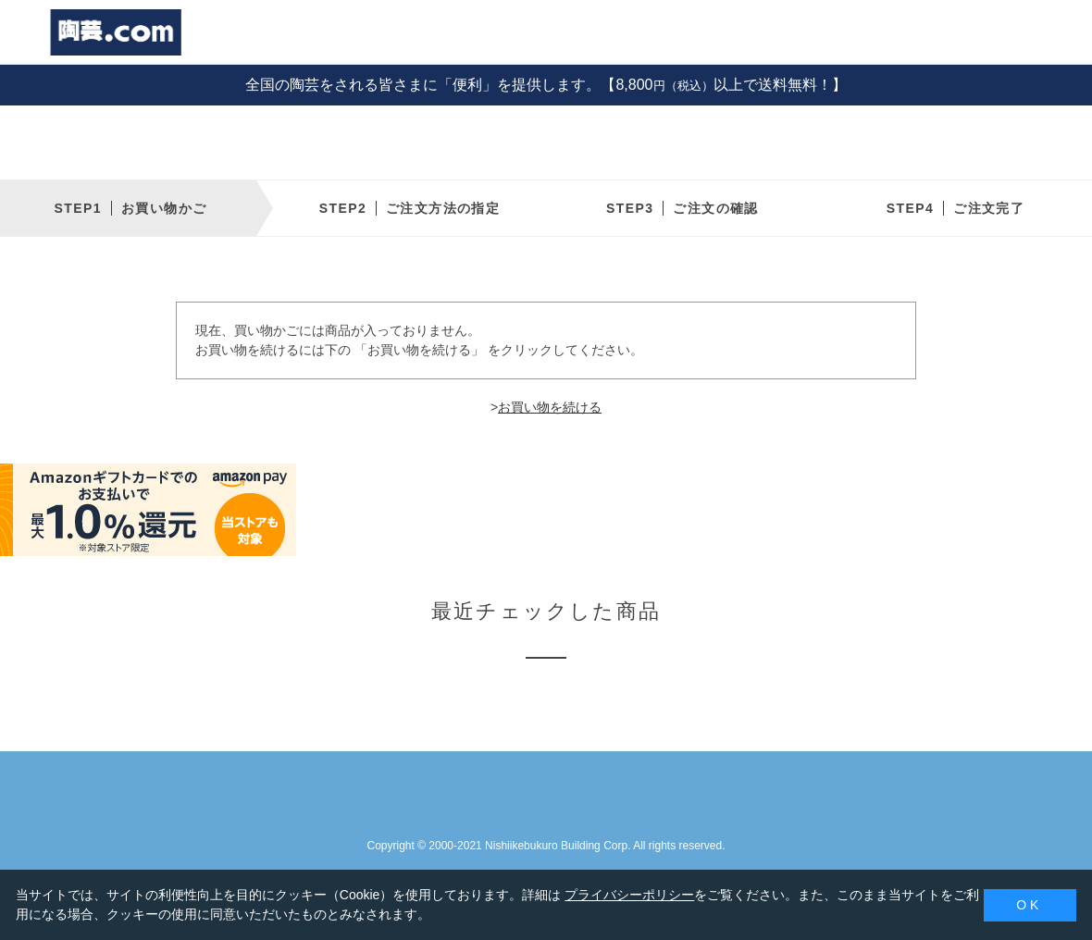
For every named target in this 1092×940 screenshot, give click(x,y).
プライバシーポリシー (629, 894)
